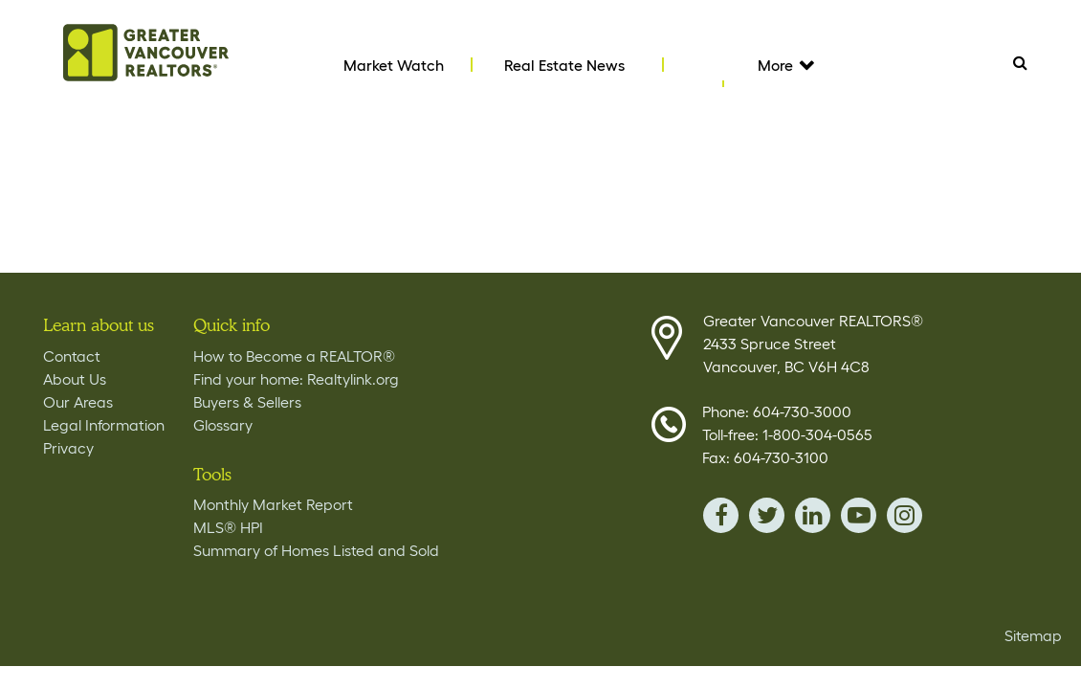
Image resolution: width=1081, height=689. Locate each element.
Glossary (223, 424)
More (785, 65)
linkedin (812, 515)
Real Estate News (564, 65)
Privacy (68, 447)
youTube (858, 515)
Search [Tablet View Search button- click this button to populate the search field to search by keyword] (1020, 62)
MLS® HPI (228, 527)
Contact (71, 356)
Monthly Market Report (273, 504)
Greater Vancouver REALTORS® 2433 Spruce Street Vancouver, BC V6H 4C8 (813, 343)
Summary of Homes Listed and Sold (316, 550)
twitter (766, 515)
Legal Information (104, 424)
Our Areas (78, 402)
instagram (904, 515)
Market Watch (393, 65)
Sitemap (1033, 635)
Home (146, 52)
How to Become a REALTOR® (294, 356)
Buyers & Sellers (247, 402)
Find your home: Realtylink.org (296, 379)
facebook (721, 515)
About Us (74, 379)
